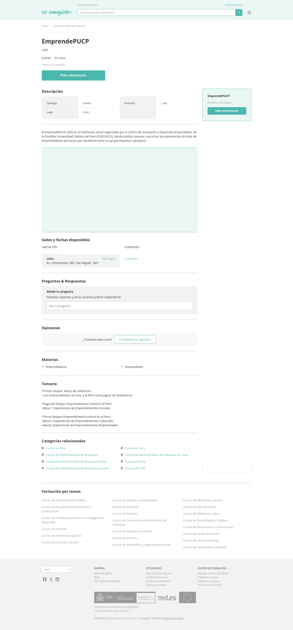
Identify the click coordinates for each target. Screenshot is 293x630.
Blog (96, 577)
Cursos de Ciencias (54, 529)
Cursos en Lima (135, 448)
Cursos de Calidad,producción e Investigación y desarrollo (73, 520)
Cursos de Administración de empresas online (76, 461)
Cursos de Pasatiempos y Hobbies (205, 520)
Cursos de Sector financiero (201, 534)
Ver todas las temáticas (107, 581)
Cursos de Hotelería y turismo (132, 531)
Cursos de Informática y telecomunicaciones (141, 545)
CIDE (45, 50)
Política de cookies (156, 585)
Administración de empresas (70, 26)
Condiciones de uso (157, 577)
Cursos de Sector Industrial (201, 540)
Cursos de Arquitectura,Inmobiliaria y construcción (66, 509)
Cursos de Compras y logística (61, 535)
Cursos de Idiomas (124, 538)
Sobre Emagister (103, 573)
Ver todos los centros (210, 585)
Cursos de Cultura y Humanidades (134, 500)
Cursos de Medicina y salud (201, 514)
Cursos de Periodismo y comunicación (208, 527)
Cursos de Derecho (125, 514)
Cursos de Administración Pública (64, 500)
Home (45, 26)
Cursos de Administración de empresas (72, 455)
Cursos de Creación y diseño (60, 542)
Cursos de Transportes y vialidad (204, 547)
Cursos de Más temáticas (199, 507)
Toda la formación (87, 5)
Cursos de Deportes (125, 507)
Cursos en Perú (56, 448)
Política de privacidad (158, 581)
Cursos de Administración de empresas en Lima (77, 468)
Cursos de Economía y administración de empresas (139, 522)
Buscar (238, 12)
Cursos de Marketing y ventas (202, 500)
